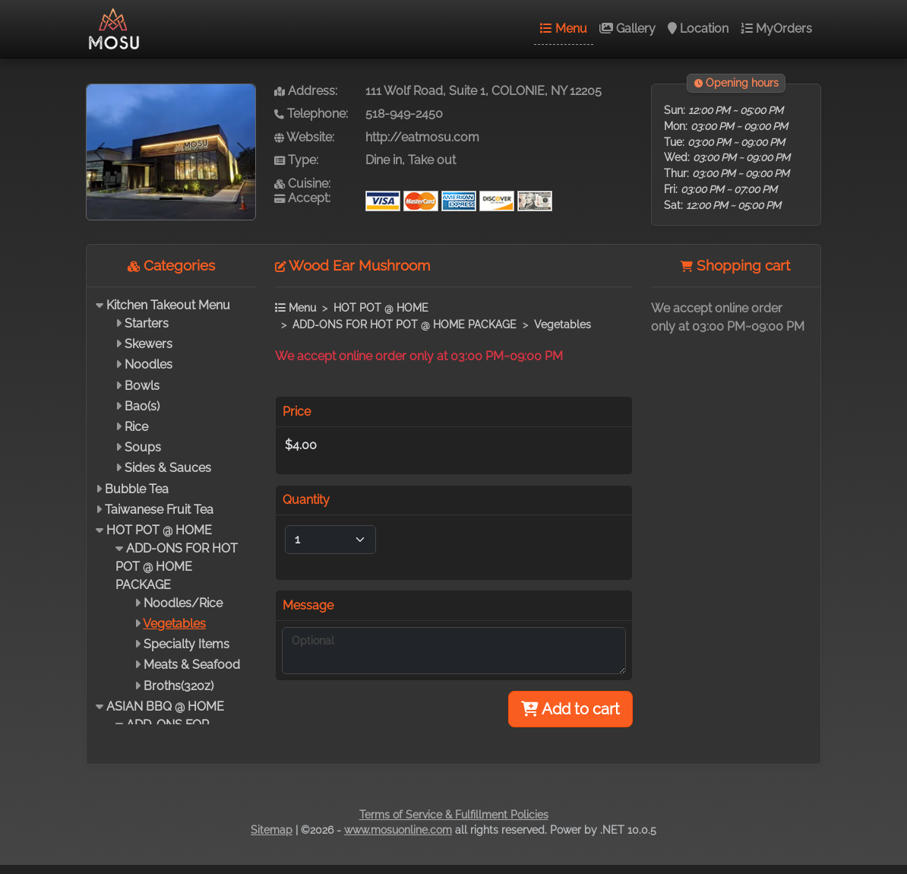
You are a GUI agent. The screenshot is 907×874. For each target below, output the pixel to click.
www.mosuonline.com (398, 830)
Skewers (148, 344)
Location (698, 28)
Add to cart (570, 709)
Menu (563, 28)
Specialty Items (186, 644)
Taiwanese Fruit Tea (159, 509)
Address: (305, 91)
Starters (147, 323)
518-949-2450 (404, 113)
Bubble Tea (137, 489)
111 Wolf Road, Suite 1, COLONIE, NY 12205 (483, 91)
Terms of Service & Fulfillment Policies (453, 815)
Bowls (142, 385)
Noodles (148, 364)
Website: (304, 137)
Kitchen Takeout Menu (168, 305)
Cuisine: (302, 183)
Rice (136, 427)
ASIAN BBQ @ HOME (165, 706)
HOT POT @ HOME (159, 530)
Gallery (627, 28)
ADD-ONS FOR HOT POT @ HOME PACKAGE (176, 566)
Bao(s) (142, 406)
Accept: (302, 198)
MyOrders (776, 28)
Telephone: (311, 113)
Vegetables (174, 623)
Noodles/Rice (183, 603)
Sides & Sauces (168, 468)
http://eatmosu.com (422, 137)
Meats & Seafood (192, 664)
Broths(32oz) (178, 686)
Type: (296, 160)
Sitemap (271, 830)
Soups (143, 447)
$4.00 (301, 445)
